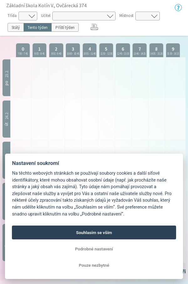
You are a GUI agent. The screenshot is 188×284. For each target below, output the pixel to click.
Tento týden (38, 27)
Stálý (16, 27)
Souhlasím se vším (94, 232)
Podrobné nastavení (94, 248)
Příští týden (65, 27)
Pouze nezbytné (94, 265)
